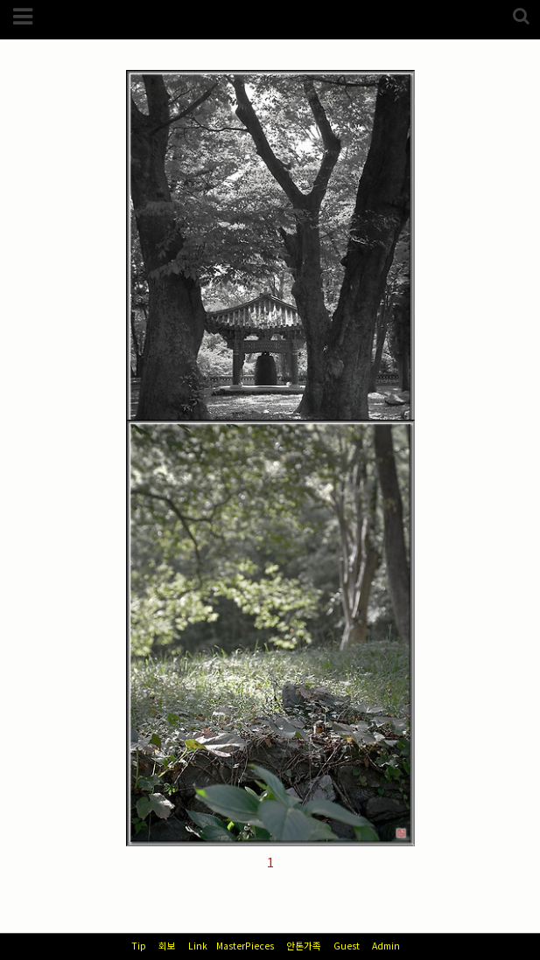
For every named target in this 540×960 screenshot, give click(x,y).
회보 (167, 945)
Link (197, 945)
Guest (346, 945)
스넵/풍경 (172, 141)
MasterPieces (245, 945)
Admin (386, 945)
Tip (138, 945)
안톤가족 (303, 945)
